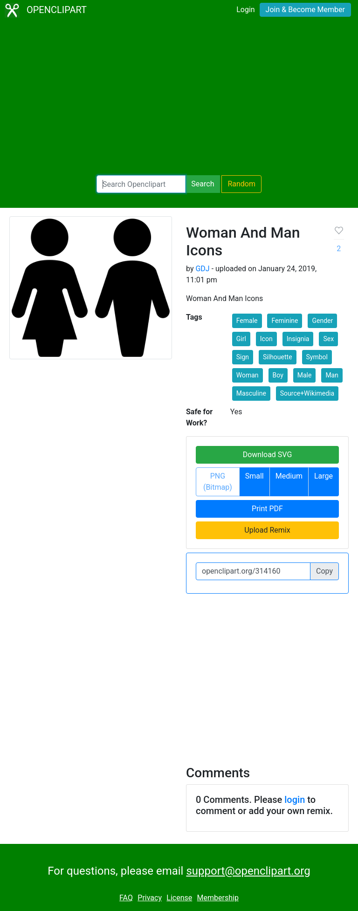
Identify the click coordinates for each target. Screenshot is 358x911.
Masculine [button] (251, 393)
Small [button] (254, 476)
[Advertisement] (179, 98)
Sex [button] (328, 338)
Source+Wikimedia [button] (307, 393)
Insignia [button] (298, 338)
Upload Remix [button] (267, 530)
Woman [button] (247, 375)
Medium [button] (289, 476)
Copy (324, 571)
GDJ (202, 268)
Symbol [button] (317, 357)
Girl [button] (241, 338)
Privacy (150, 897)
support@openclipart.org (248, 870)
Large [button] (323, 476)
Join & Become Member (305, 9)
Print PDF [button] (267, 508)
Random (241, 183)
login (294, 799)
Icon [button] (266, 338)
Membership (218, 897)
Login (245, 9)
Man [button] (331, 375)
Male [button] (304, 375)
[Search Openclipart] (141, 184)
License (179, 897)
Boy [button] (278, 375)
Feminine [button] (284, 320)
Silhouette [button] (277, 357)
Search (202, 183)
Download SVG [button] (267, 454)
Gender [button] (322, 320)
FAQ (126, 897)
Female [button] (247, 320)
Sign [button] (242, 357)
